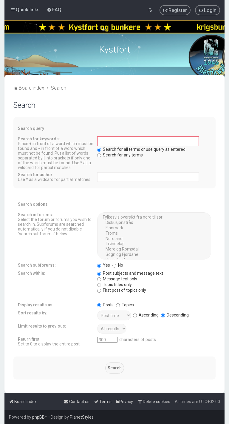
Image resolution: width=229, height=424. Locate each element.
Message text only (117, 278)
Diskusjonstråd (154, 222)
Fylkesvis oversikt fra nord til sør (154, 216)
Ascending (146, 314)
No (117, 264)
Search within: (31, 272)
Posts (105, 304)
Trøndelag (154, 243)
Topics (125, 304)
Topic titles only (114, 284)
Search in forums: (35, 214)
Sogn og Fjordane (154, 254)
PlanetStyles (82, 417)
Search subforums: (37, 264)
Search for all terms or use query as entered (141, 148)
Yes (103, 264)
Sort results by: (32, 312)
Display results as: (36, 304)
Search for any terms (120, 154)
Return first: (29, 338)
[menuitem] (54, 9)
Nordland (154, 238)
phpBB (38, 417)
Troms (154, 233)
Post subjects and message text (130, 272)
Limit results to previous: (42, 325)
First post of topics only (121, 289)
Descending (175, 314)
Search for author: (36, 174)
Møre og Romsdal (154, 248)
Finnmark (154, 227)
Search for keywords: (39, 138)
